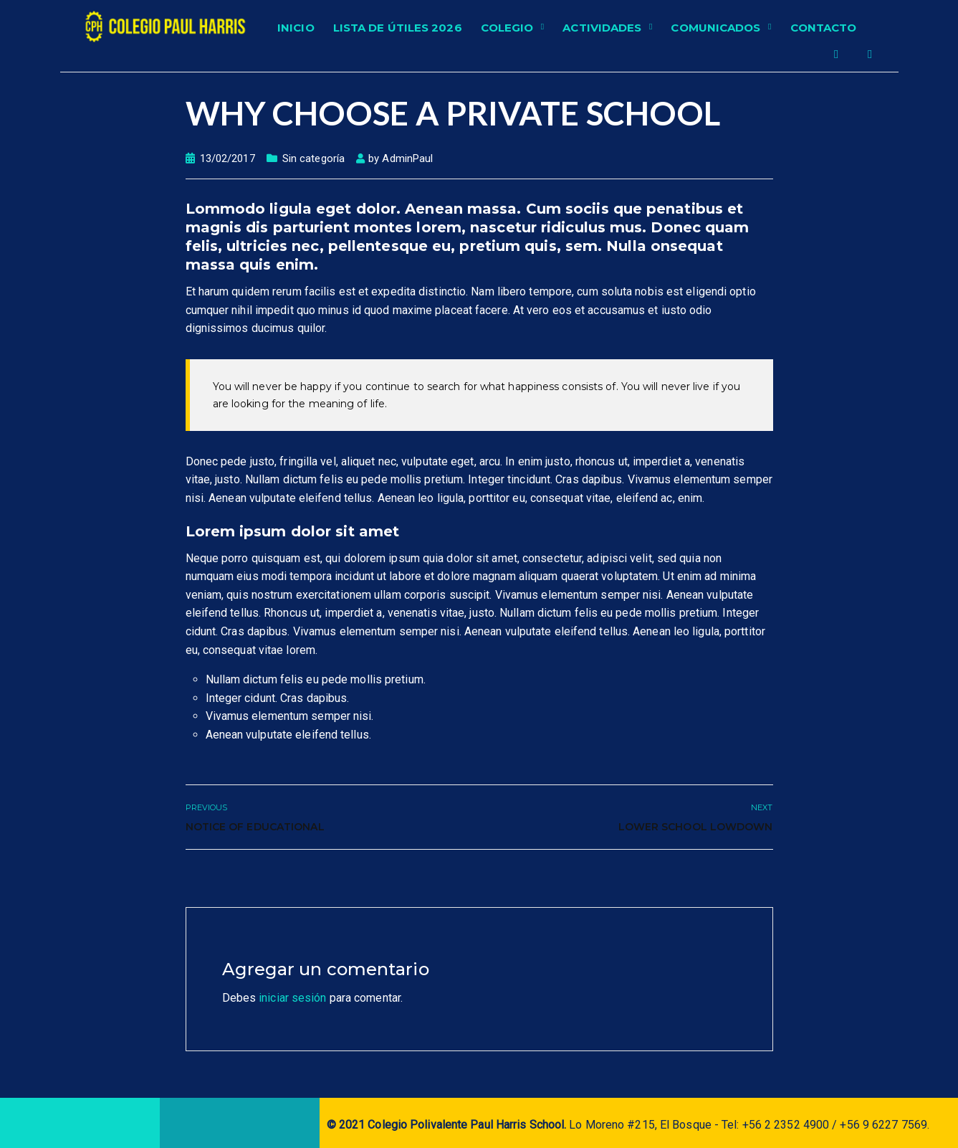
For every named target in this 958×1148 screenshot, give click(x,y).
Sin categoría (313, 158)
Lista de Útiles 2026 (397, 27)
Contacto (823, 27)
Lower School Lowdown (695, 826)
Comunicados (715, 27)
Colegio (507, 27)
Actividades (601, 27)
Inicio (296, 27)
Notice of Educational (255, 826)
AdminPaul (407, 158)
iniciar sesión (292, 998)
